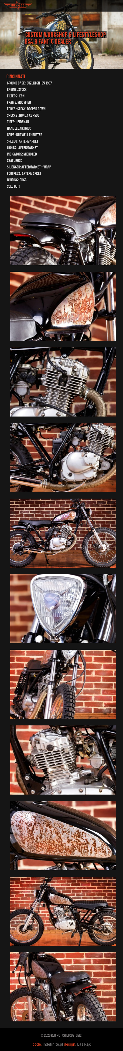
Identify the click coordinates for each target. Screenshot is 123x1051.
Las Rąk (84, 1044)
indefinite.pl (53, 1044)
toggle (116, 6)
